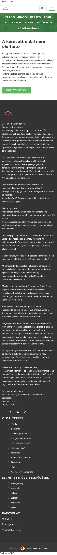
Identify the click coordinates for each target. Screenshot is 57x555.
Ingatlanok (14, 429)
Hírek (11, 467)
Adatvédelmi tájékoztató (20, 472)
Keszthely (14, 488)
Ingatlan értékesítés (20, 443)
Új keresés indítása (16, 90)
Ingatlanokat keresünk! (19, 457)
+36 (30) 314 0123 (11, 524)
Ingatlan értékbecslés (21, 438)
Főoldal (12, 424)
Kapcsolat (14, 453)
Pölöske (13, 493)
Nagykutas (14, 503)
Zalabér (13, 498)
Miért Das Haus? (16, 448)
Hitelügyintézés (18, 433)
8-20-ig (7, 519)
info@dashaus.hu (11, 530)
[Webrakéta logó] (34, 548)
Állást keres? (15, 462)
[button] (52, 8)
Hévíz (12, 507)
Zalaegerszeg (15, 483)
